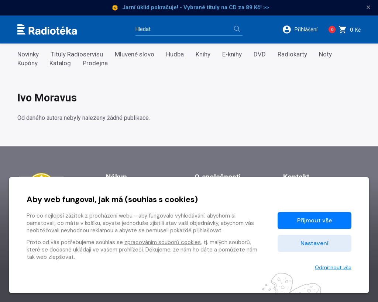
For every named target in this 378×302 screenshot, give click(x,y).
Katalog (60, 63)
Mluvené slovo (134, 54)
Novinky (28, 54)
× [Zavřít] (368, 7)
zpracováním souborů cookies (162, 242)
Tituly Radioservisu (77, 54)
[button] (302, 29)
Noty (325, 54)
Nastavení (314, 243)
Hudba (175, 54)
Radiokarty (292, 54)
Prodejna (95, 63)
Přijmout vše (314, 220)
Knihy (203, 54)
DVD (260, 54)
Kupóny (27, 63)
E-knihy (232, 54)
